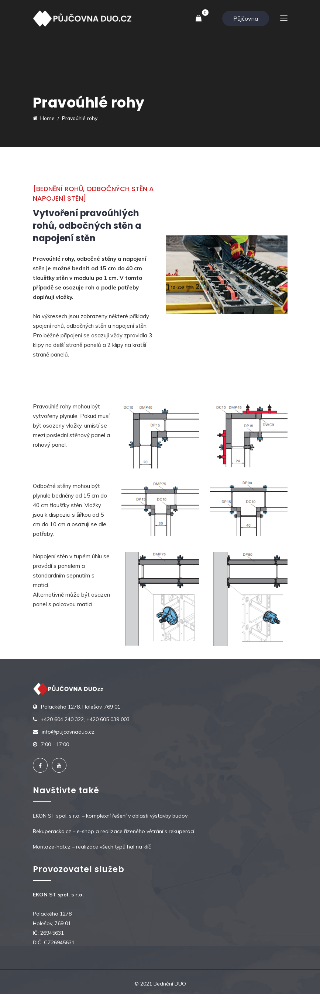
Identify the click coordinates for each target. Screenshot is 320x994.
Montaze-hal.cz (51, 846)
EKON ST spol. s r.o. (56, 815)
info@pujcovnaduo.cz (68, 731)
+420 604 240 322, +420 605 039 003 (85, 719)
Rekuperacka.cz (52, 831)
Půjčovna (245, 18)
